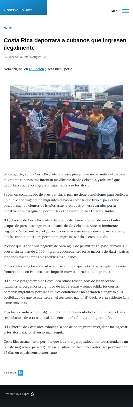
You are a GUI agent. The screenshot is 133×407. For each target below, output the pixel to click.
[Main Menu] (119, 11)
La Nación (36, 69)
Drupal (24, 394)
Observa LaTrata (18, 10)
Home (8, 27)
